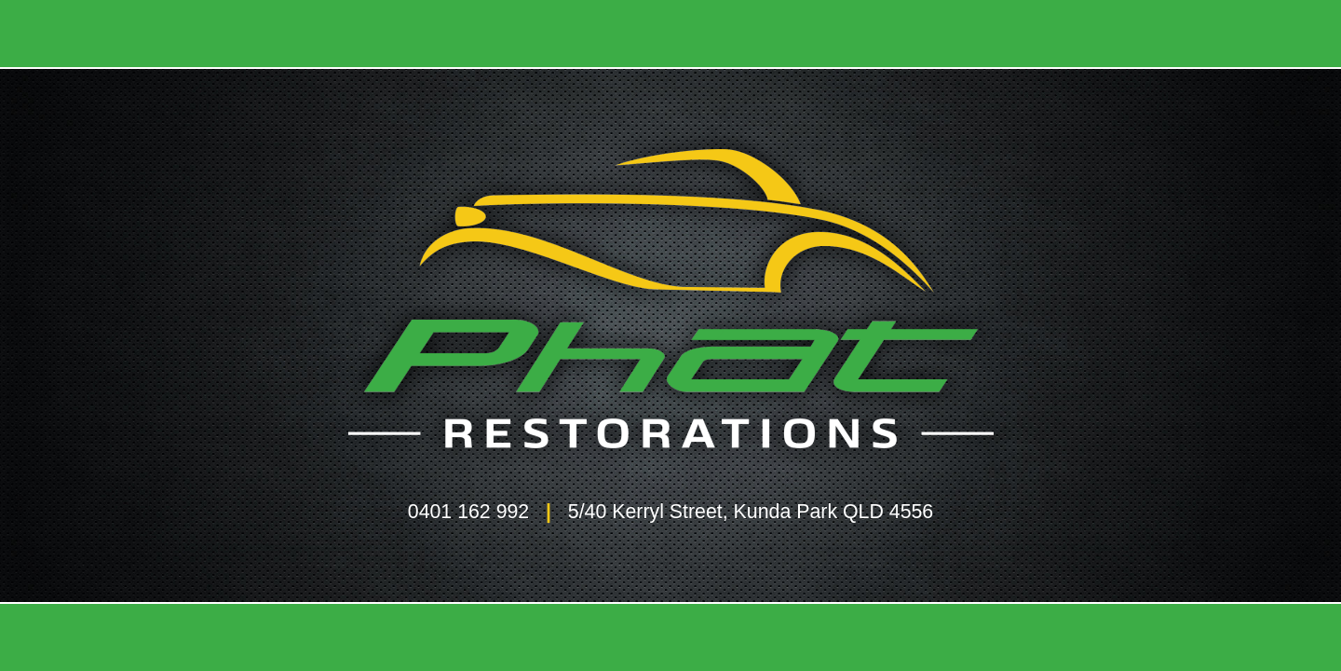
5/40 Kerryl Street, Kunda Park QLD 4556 (750, 511)
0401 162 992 (468, 511)
